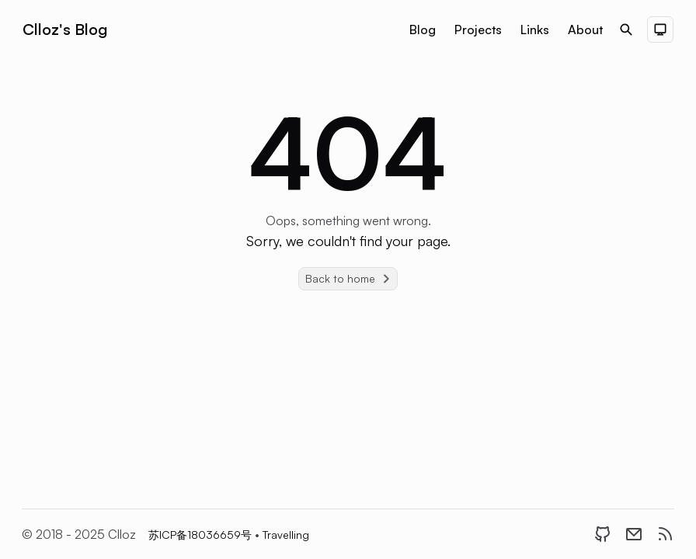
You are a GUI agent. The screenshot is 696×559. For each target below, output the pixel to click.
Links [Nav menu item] (534, 29)
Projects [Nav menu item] (478, 29)
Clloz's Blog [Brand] (65, 29)
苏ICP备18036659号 (201, 534)
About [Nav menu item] (585, 29)
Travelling (286, 534)
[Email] (634, 534)
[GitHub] (602, 534)
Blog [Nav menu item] (422, 29)
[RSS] (665, 534)
